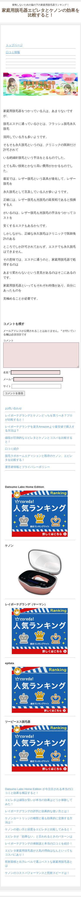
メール (8, 379)
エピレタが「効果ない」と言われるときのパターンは (38, 836)
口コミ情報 (13, 52)
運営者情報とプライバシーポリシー (27, 467)
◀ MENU (9, 30)
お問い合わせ (13, 408)
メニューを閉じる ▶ (63, 38)
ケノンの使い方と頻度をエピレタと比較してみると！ (38, 829)
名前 (6, 372)
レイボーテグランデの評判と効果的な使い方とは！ (37, 811)
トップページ (14, 45)
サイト (7, 386)
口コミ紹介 (12, 448)
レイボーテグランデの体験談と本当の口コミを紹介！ (38, 843)
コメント (8, 340)
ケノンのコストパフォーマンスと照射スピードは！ (37, 872)
